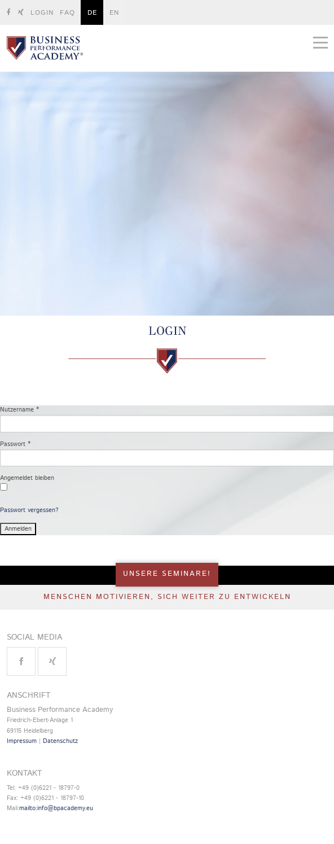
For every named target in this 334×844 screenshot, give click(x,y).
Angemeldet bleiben (27, 478)
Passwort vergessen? (29, 510)
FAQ (67, 13)
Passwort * (15, 444)
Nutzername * (19, 409)
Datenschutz (60, 741)
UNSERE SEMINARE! (167, 574)
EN (114, 13)
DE (92, 13)
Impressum (22, 741)
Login (42, 13)
